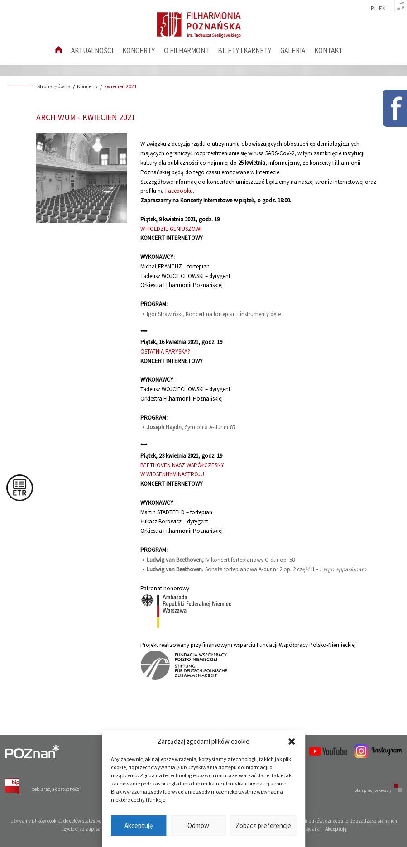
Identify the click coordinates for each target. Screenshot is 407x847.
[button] (291, 741)
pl (374, 8)
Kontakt (328, 50)
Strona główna (54, 86)
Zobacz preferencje (263, 825)
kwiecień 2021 (120, 86)
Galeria (292, 50)
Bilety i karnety (244, 50)
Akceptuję (138, 825)
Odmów (198, 825)
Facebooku (179, 191)
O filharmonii (186, 50)
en (382, 8)
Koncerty (138, 50)
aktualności (92, 50)
